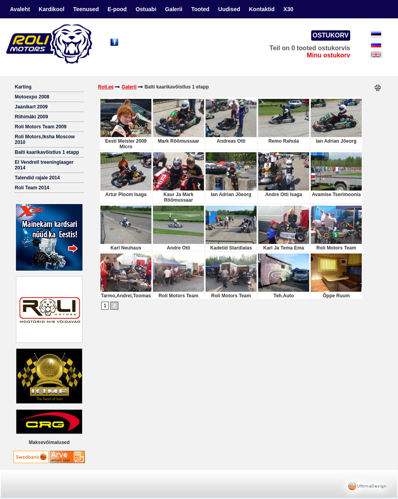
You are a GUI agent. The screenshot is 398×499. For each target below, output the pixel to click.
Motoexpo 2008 (32, 97)
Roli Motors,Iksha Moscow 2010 (45, 139)
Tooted (200, 9)
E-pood (117, 9)
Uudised (229, 9)
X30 (288, 9)
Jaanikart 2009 (31, 107)
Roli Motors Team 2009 (41, 127)
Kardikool (52, 9)
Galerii (173, 9)
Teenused (86, 9)
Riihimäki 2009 (31, 117)
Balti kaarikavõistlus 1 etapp (47, 152)
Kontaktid (262, 9)
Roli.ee (106, 87)
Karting (23, 87)
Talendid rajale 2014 (37, 178)
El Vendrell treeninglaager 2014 (44, 165)
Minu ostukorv (328, 55)
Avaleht (20, 9)
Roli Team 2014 (32, 188)
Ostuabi (145, 9)
